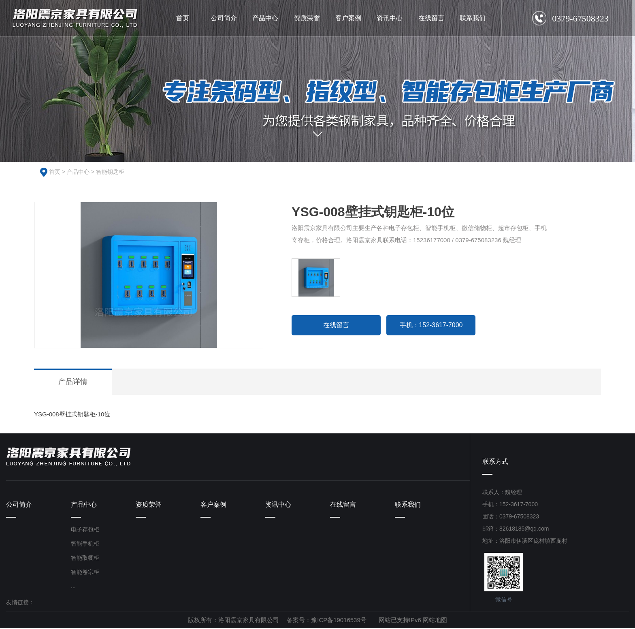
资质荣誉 (149, 504)
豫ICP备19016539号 (339, 620)
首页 (54, 171)
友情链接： (20, 603)
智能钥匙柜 (110, 171)
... (73, 587)
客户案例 (213, 504)
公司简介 (19, 504)
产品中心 (78, 171)
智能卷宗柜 (85, 572)
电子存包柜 (85, 530)
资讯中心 (278, 504)
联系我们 (408, 504)
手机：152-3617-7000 (431, 325)
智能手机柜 (85, 544)
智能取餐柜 (85, 558)
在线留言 (336, 325)
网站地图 (435, 620)
